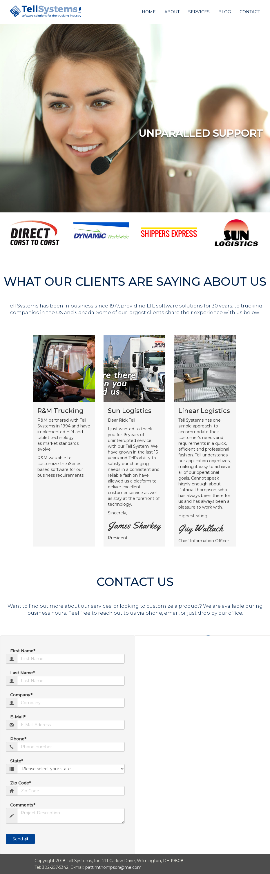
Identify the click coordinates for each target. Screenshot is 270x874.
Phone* (18, 739)
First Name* (22, 650)
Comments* (22, 805)
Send (20, 839)
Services (199, 11)
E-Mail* (17, 717)
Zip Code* (20, 783)
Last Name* (22, 672)
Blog (224, 11)
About (172, 11)
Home (149, 11)
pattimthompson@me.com (113, 867)
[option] (34, 232)
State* (16, 761)
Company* (21, 695)
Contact (250, 11)
